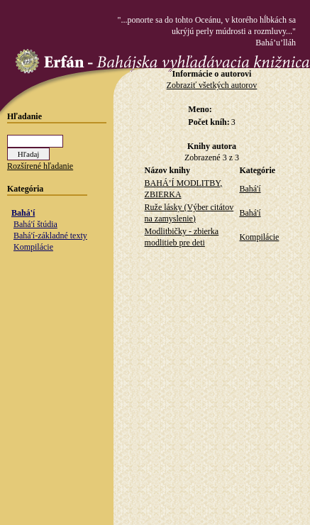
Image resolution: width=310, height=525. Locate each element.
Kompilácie (33, 247)
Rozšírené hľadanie (40, 166)
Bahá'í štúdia (35, 224)
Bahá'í (23, 213)
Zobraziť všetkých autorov (212, 85)
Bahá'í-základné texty (50, 236)
